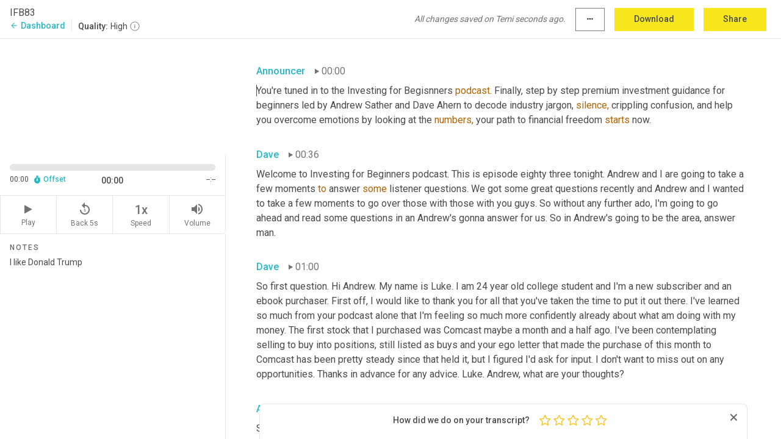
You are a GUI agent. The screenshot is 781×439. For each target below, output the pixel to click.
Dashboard (37, 25)
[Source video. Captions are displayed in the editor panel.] (113, 95)
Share (735, 19)
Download (654, 19)
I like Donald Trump (112, 343)
